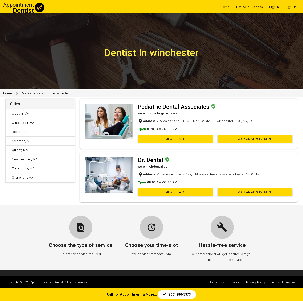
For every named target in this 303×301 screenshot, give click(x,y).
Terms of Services (282, 282)
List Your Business (249, 7)
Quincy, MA (20, 150)
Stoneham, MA (22, 177)
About (237, 282)
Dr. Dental (151, 160)
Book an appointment (255, 139)
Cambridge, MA (23, 168)
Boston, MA (20, 132)
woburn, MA (20, 113)
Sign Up (291, 7)
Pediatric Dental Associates (174, 106)
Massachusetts (32, 93)
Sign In (274, 7)
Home (225, 7)
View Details (175, 139)
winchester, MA (23, 123)
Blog (225, 282)
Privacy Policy (256, 282)
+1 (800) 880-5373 (177, 294)
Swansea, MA (21, 141)
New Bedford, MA (24, 159)
